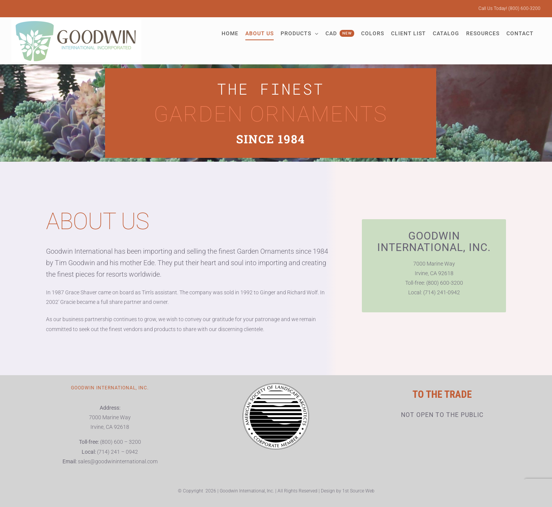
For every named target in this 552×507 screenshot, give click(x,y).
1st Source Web (358, 491)
